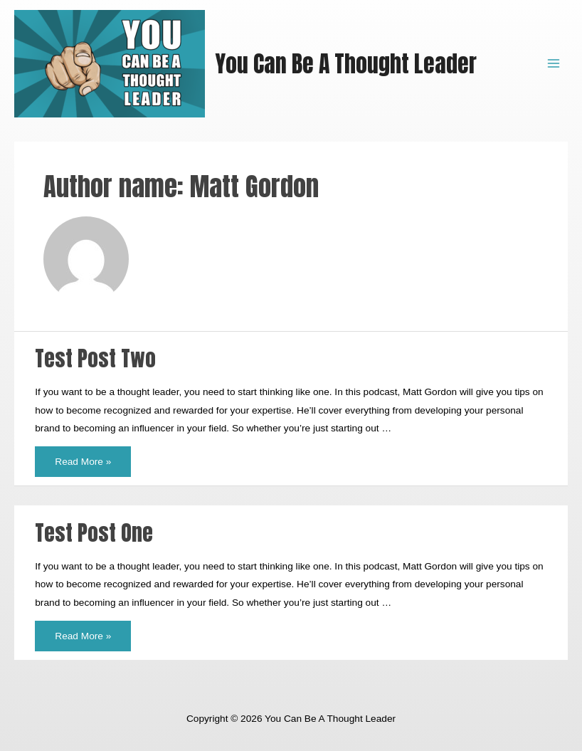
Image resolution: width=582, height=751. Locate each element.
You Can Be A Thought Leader (346, 63)
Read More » (82, 456)
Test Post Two (95, 358)
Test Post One (94, 533)
